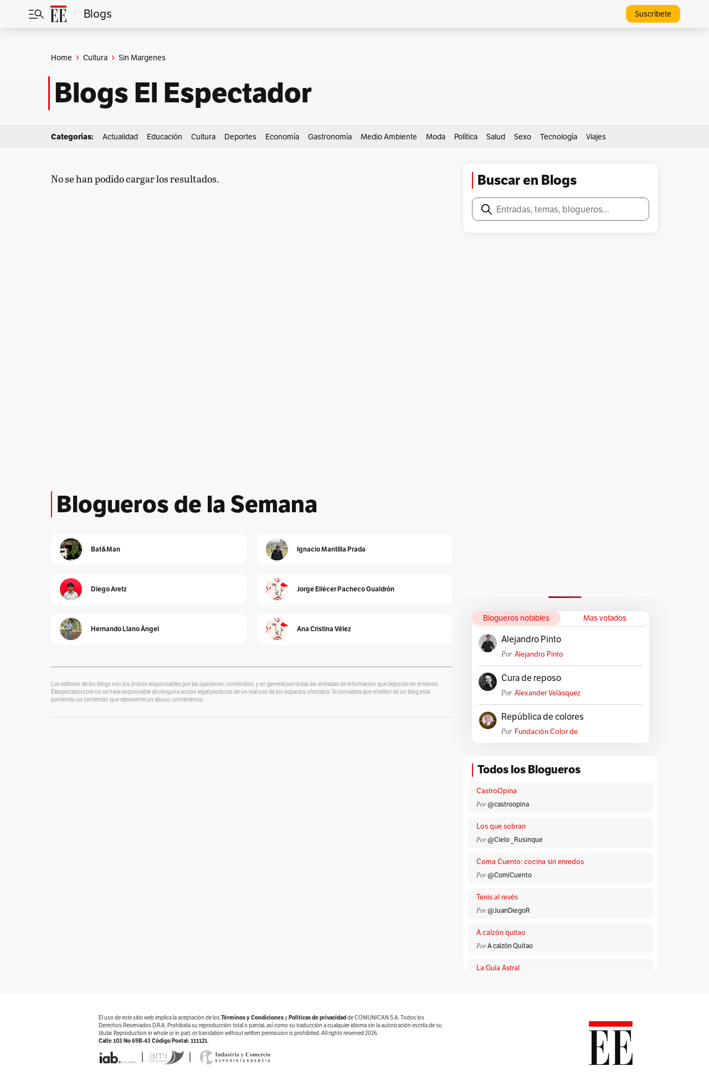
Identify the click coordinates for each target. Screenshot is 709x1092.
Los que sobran (501, 826)
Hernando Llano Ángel (125, 629)
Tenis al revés (497, 897)
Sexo (522, 137)
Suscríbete (653, 14)
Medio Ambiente (389, 137)
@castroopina (508, 804)
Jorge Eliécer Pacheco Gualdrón (345, 589)
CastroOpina (496, 790)
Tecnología (558, 137)
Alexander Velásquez (547, 693)
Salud (495, 137)
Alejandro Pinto (531, 639)
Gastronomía (330, 137)
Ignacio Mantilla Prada (331, 549)
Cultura (95, 58)
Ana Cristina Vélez (324, 629)
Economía (282, 137)
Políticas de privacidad (317, 1017)
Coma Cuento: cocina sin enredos (530, 861)
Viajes (596, 137)
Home (61, 58)
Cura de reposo (531, 678)
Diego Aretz (109, 589)
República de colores (542, 716)
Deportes (240, 137)
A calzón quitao (501, 932)
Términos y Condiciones (252, 1017)
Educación (164, 137)
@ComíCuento (509, 875)
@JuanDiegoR (508, 910)
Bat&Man (105, 549)
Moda (435, 137)
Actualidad (120, 137)
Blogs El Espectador (183, 93)
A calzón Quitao (510, 946)
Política (465, 137)
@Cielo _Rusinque (515, 839)
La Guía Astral (498, 968)
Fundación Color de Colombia (546, 731)
